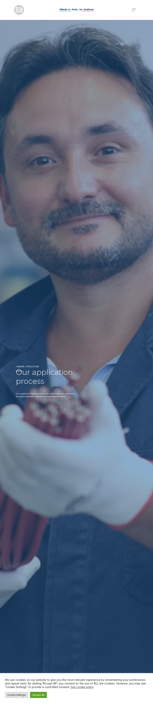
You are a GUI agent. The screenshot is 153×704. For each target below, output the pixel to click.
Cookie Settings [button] (16, 694)
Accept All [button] (38, 694)
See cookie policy (82, 687)
